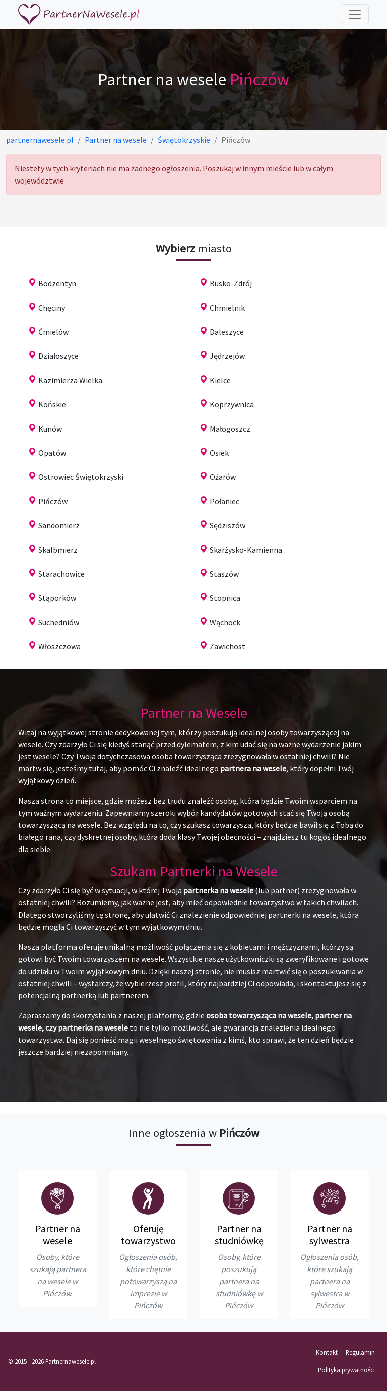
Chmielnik (227, 308)
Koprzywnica (232, 404)
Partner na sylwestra (329, 1234)
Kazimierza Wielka (70, 380)
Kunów (50, 429)
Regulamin (360, 1352)
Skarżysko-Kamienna (246, 550)
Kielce (220, 380)
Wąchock (225, 622)
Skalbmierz (58, 550)
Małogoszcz (230, 429)
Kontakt (327, 1352)
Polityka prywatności (346, 1370)
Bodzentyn (57, 283)
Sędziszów (227, 525)
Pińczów (53, 501)
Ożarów (223, 477)
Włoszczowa (59, 646)
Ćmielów (53, 332)
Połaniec (224, 501)
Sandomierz (59, 525)
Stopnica (225, 598)
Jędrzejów (227, 356)
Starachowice (61, 574)
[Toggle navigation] (355, 14)
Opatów (52, 453)
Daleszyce (227, 332)
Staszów (224, 574)
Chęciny (51, 308)
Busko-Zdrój (231, 283)
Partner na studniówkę (239, 1234)
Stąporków (57, 598)
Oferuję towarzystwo (148, 1234)
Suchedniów (58, 622)
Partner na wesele (57, 1234)
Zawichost (227, 646)
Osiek (219, 453)
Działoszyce (58, 356)
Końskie (52, 404)
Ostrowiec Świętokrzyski (80, 477)
